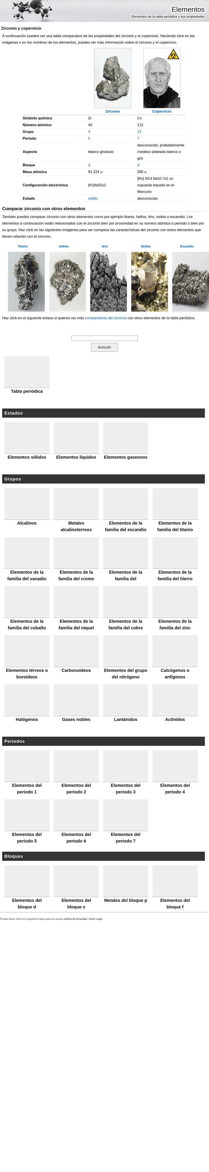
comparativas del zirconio (105, 318)
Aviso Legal (96, 919)
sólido (93, 198)
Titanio (23, 246)
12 (139, 132)
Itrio (105, 246)
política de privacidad (75, 919)
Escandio (187, 246)
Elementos (188, 9)
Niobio (146, 246)
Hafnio (64, 246)
